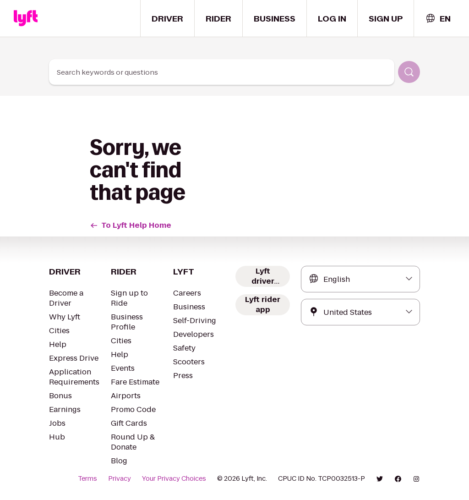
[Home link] (25, 18)
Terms (87, 478)
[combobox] (438, 18)
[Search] (409, 72)
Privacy (119, 478)
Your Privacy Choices (174, 478)
